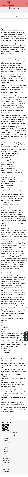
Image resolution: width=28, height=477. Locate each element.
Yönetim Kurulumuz (6, 464)
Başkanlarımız (6, 462)
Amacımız (6, 451)
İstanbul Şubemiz (6, 458)
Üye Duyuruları (6, 471)
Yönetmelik (6, 467)
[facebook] (13, 435)
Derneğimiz (6, 449)
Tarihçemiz (6, 453)
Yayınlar (6, 447)
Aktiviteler (6, 438)
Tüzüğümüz (6, 456)
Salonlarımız (6, 445)
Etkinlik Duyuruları (6, 469)
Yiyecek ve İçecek (6, 442)
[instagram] (14, 435)
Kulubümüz (6, 440)
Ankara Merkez (6, 460)
